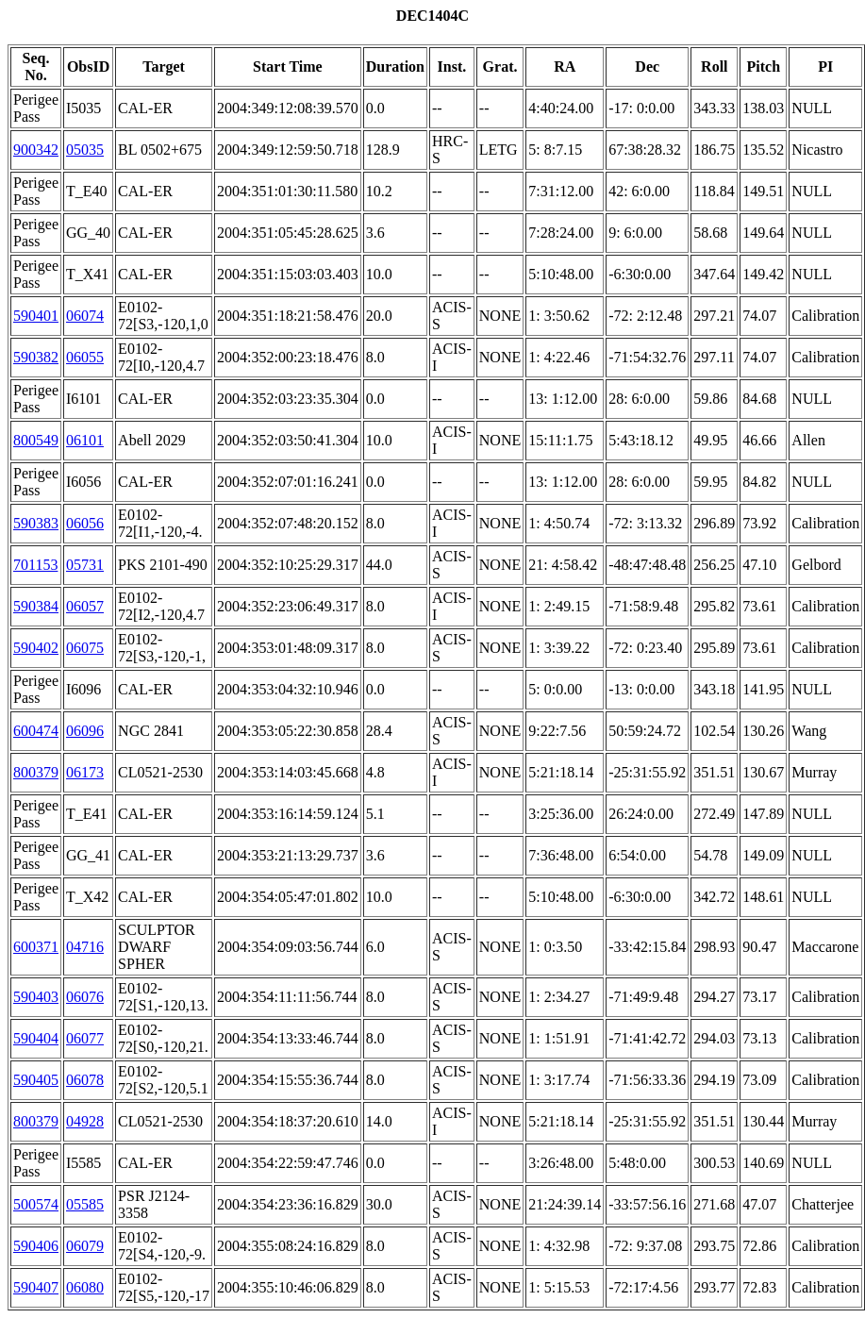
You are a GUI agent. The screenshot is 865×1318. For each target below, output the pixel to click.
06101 (85, 440)
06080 (85, 1287)
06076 (85, 997)
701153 (35, 565)
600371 (35, 947)
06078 (85, 1080)
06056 (85, 523)
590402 (35, 648)
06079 (85, 1246)
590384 (35, 606)
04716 (85, 947)
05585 (85, 1204)
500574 (35, 1204)
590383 (35, 523)
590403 (35, 997)
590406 (35, 1246)
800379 (35, 772)
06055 (85, 357)
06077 (85, 1038)
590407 (35, 1287)
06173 (85, 772)
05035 (85, 150)
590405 (35, 1080)
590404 (35, 1038)
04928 (85, 1121)
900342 (35, 150)
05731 (85, 565)
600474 (35, 731)
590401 (35, 316)
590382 (35, 357)
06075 (85, 648)
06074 (85, 316)
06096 (85, 731)
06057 (85, 606)
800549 (35, 440)
